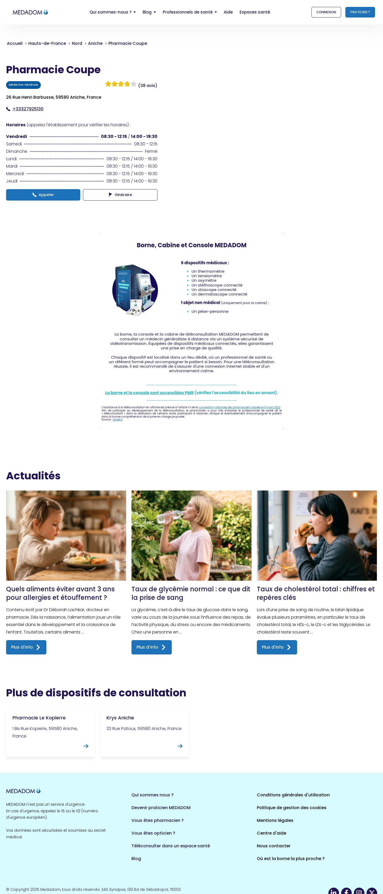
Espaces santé (255, 12)
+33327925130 (24, 109)
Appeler (43, 194)
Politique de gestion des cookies (292, 808)
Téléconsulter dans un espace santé (170, 846)
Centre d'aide (271, 833)
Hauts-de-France (47, 43)
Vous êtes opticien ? (153, 833)
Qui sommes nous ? (152, 795)
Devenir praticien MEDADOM (161, 808)
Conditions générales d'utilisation (293, 795)
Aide (228, 12)
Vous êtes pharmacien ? (157, 820)
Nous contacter (273, 846)
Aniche (95, 43)
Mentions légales (275, 820)
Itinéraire (120, 194)
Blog (136, 859)
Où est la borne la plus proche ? (291, 859)
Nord (77, 43)
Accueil (15, 43)
